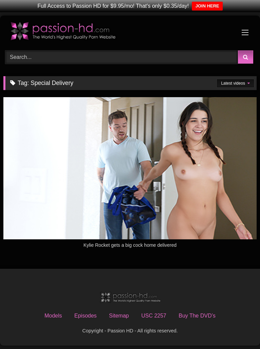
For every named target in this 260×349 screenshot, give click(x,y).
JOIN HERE (207, 5)
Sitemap (119, 316)
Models (53, 316)
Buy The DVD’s (197, 316)
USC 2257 (153, 316)
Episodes (85, 316)
